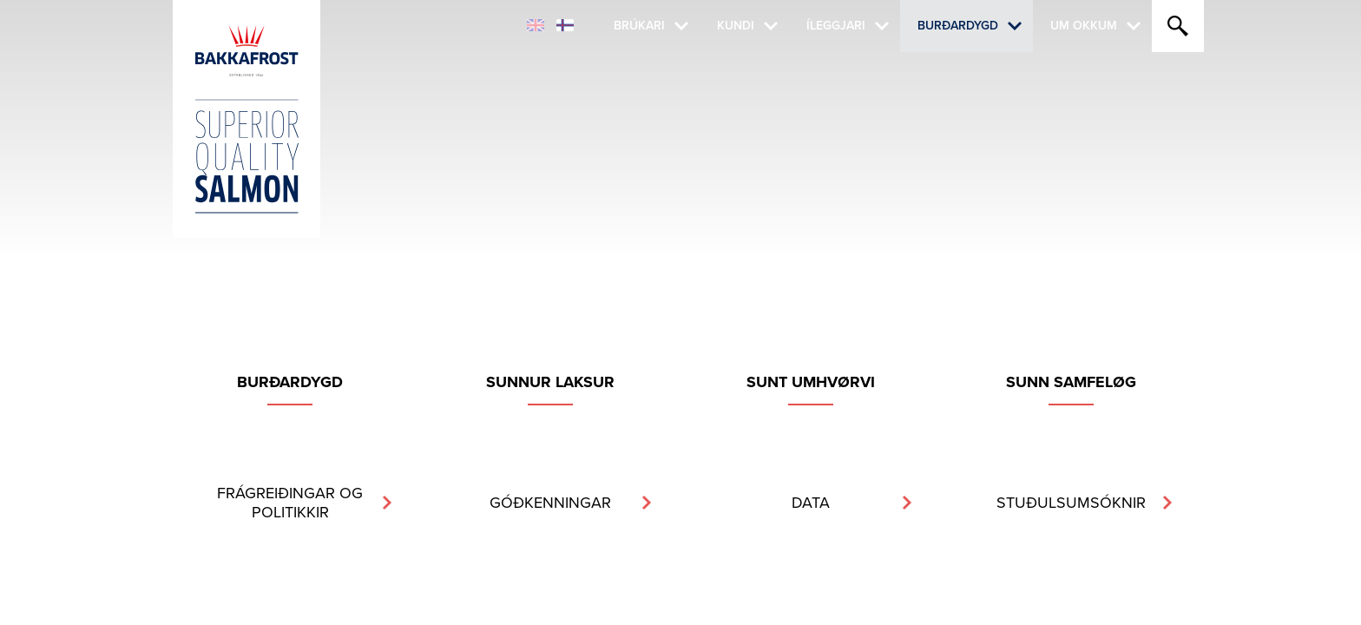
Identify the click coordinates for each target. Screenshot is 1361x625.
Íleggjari (835, 25)
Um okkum (1083, 25)
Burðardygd (957, 25)
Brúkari (639, 25)
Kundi (735, 25)
